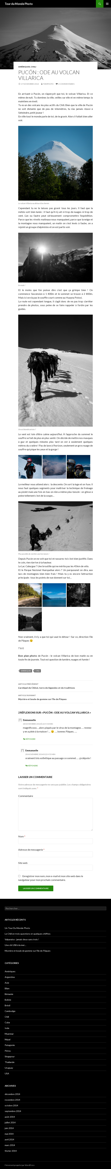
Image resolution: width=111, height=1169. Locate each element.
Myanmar (9, 1033)
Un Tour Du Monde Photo (17, 928)
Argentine (10, 977)
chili (37, 671)
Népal (7, 1039)
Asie (7, 982)
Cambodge (10, 1011)
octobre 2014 (11, 1105)
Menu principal (107, 4)
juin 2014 (9, 1128)
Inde (7, 1028)
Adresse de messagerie (31, 849)
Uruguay (9, 1067)
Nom (21, 836)
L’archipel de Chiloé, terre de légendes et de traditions (55, 685)
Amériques (24, 67)
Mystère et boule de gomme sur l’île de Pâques (55, 697)
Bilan (7, 988)
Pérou (8, 1050)
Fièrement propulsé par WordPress (20, 1165)
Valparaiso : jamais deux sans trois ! (22, 939)
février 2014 (11, 1150)
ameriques (26, 671)
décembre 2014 (12, 1094)
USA (7, 1073)
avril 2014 (9, 1139)
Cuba (7, 1022)
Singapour (10, 1056)
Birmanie (9, 994)
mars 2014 (10, 1145)
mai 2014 (9, 1133)
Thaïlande (9, 1062)
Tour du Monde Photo (19, 4)
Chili (33, 67)
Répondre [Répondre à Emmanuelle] (31, 739)
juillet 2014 (10, 1122)
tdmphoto (48, 84)
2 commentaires (66, 84)
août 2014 (10, 1116)
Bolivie (8, 999)
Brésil (7, 1005)
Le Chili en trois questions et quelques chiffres (27, 933)
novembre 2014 (12, 1099)
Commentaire (25, 795)
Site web (23, 862)
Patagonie (10, 1045)
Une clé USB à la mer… (15, 945)
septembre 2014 (13, 1111)
